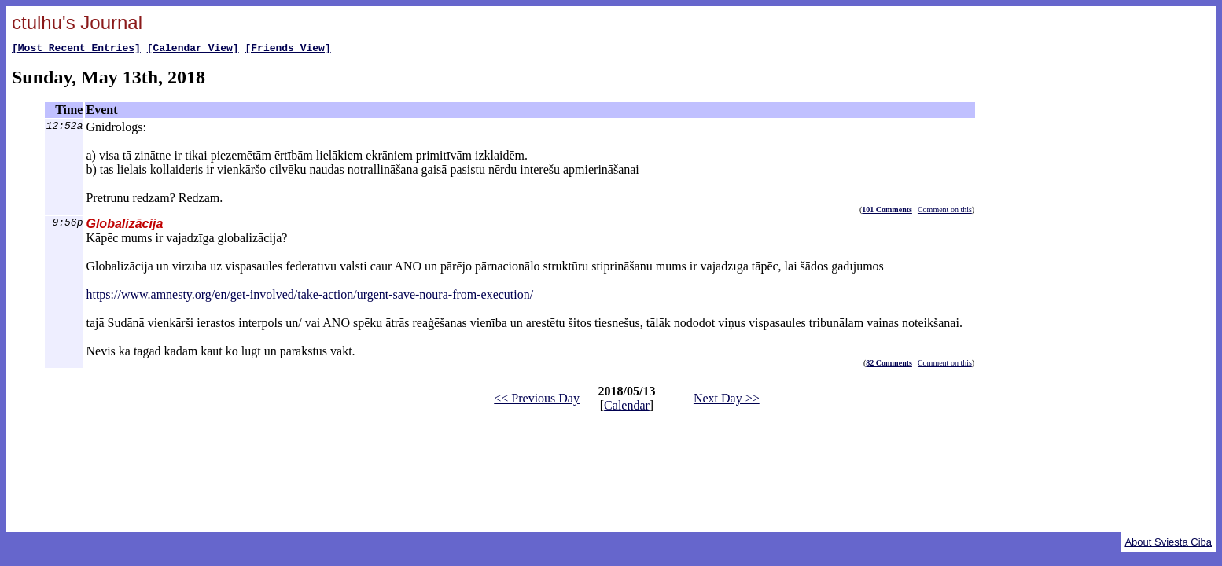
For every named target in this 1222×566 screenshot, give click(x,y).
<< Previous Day (537, 400)
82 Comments (889, 365)
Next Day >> (727, 400)
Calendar (627, 407)
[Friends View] (287, 49)
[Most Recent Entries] (76, 49)
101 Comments (887, 212)
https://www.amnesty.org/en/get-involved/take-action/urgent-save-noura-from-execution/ (309, 296)
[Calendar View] (193, 49)
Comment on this (945, 212)
